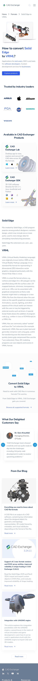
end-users (18, 61)
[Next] (35, 445)
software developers (12, 64)
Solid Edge (8, 220)
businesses (26, 66)
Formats (14, 14)
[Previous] (3, 445)
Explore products (11, 73)
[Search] (29, 5)
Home (4, 14)
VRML (10, 56)
